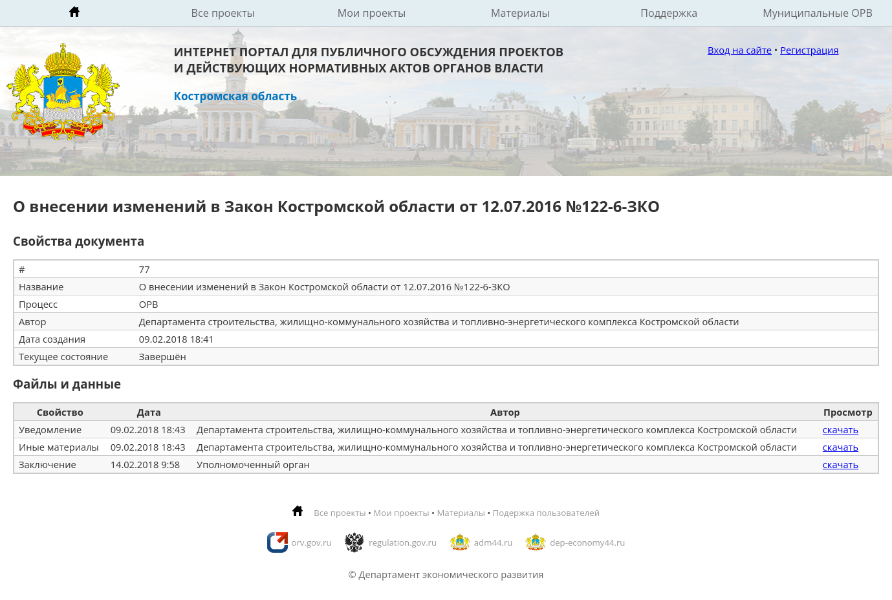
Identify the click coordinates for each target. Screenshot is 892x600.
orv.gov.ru (312, 542)
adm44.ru (493, 542)
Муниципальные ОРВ (818, 13)
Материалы (520, 13)
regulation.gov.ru (403, 542)
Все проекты (223, 13)
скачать (840, 429)
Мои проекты (372, 13)
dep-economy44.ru (587, 542)
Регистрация (809, 49)
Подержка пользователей (546, 513)
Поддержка (668, 13)
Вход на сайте (740, 49)
